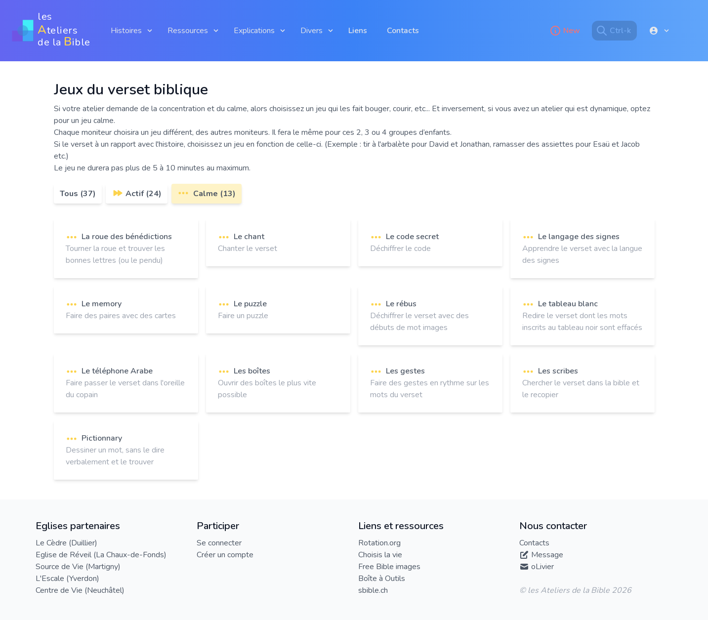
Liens (357, 30)
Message (547, 554)
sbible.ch (373, 590)
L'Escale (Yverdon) (67, 578)
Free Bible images (389, 566)
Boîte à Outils (381, 578)
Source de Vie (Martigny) (78, 566)
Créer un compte (225, 554)
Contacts (403, 30)
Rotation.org (379, 542)
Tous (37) (78, 193)
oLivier (542, 566)
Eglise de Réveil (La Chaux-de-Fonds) (101, 554)
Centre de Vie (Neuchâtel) (80, 590)
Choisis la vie (380, 554)
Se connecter (219, 542)
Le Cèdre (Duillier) (66, 542)
